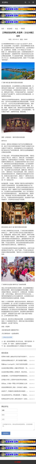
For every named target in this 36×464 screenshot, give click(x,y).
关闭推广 (18, 462)
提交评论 (5, 434)
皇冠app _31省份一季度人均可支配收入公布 (14, 383)
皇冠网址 (5, 2)
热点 (16, 28)
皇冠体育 (9, 28)
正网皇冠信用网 (7, 337)
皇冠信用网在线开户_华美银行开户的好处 (19, 346)
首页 (2, 28)
